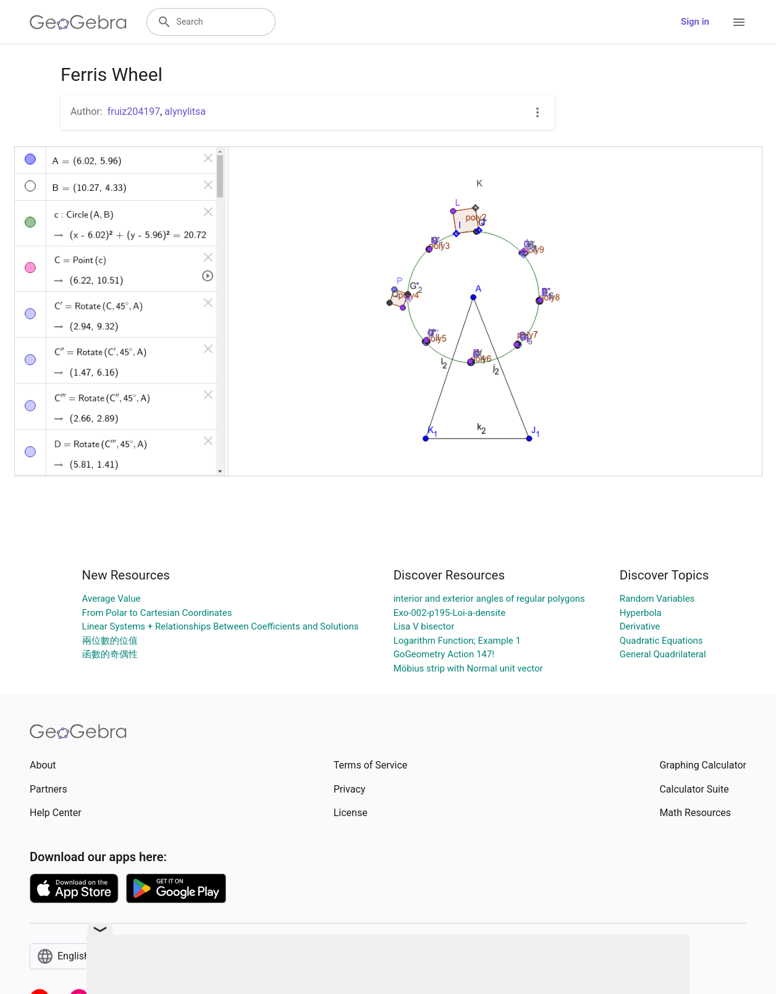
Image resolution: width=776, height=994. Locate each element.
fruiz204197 (134, 111)
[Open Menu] (739, 22)
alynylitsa (185, 111)
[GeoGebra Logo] (78, 22)
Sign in (695, 21)
